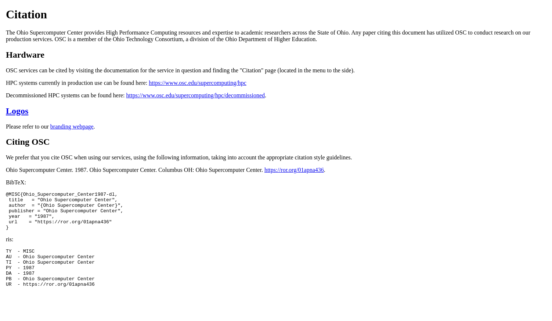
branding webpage (72, 126)
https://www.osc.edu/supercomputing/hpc (197, 83)
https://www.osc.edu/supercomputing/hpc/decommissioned (195, 95)
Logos (17, 111)
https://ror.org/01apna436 (294, 170)
